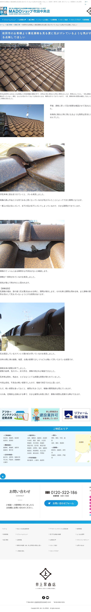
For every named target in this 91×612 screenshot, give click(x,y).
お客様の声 (22, 20)
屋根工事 (17, 25)
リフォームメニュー (10, 20)
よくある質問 (80, 534)
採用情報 (86, 20)
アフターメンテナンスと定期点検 (59, 529)
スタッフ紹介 (64, 20)
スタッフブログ (76, 20)
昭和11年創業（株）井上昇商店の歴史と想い (29, 546)
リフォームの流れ (42, 20)
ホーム (2, 25)
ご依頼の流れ (20, 551)
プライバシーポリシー (83, 540)
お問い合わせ (80, 546)
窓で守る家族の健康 (55, 534)
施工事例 (9, 25)
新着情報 (5, 534)
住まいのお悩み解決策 (23, 529)
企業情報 (54, 20)
